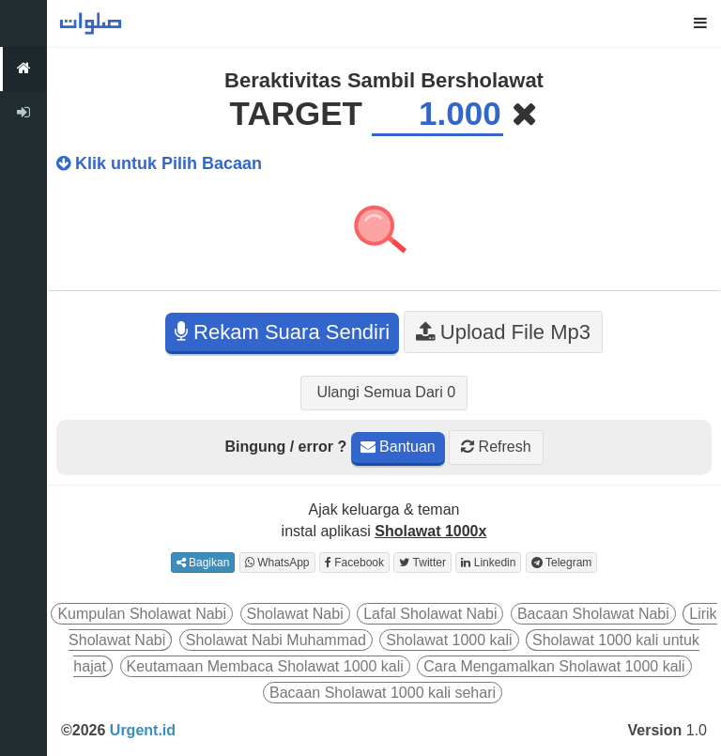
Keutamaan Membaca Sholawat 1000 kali (265, 666)
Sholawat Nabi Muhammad (276, 640)
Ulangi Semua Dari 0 (384, 392)
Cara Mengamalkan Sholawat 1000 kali (553, 666)
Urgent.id (143, 730)
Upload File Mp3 (503, 332)
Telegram (561, 562)
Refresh (495, 447)
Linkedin (488, 562)
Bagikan (203, 562)
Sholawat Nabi (295, 614)
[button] (700, 23)
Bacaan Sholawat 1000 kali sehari (382, 693)
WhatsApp (277, 562)
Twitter (422, 562)
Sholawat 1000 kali (449, 640)
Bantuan (398, 447)
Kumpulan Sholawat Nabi (141, 614)
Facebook (354, 562)
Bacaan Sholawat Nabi (593, 614)
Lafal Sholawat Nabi (430, 614)
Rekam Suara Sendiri (282, 332)
